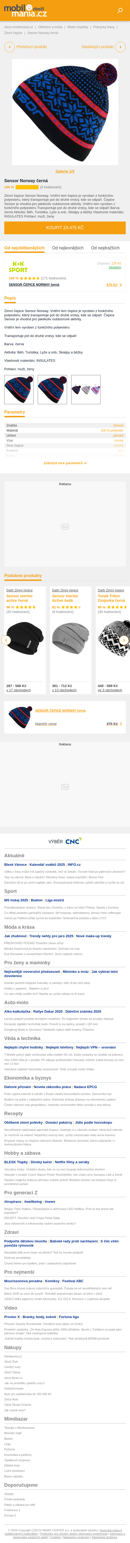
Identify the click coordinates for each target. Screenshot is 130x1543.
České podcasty (14, 1499)
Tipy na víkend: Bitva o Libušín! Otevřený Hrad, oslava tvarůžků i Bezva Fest (53, 877)
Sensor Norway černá (26, 180)
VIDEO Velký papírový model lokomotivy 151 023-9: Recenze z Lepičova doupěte (57, 1299)
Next (124, 640)
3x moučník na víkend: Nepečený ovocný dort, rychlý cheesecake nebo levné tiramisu (59, 1135)
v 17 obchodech (18, 690)
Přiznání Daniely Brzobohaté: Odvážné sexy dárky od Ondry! (43, 1323)
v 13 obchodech (64, 690)
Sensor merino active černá (19, 598)
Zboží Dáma (12, 1372)
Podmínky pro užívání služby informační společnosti (73, 1533)
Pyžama (9, 1449)
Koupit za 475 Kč (65, 227)
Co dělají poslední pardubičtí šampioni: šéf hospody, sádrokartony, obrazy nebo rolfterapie (62, 912)
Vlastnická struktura (104, 1537)
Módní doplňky (78, 27)
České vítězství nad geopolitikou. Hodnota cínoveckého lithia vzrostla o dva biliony (57, 1104)
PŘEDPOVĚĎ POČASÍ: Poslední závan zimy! (34, 943)
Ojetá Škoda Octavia (17, 1404)
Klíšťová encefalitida (17, 1257)
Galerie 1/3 (65, 171)
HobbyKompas (13, 1388)
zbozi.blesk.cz (13, 1377)
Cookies (55, 1537)
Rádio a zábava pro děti (19, 1504)
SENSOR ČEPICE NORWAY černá (34, 285)
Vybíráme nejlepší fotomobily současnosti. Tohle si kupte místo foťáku (49, 1069)
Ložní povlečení (14, 1470)
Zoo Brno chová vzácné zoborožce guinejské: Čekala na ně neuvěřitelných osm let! (58, 1288)
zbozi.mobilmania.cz (18, 27)
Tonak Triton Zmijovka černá (111, 598)
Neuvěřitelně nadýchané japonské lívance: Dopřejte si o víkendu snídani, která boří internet (63, 1129)
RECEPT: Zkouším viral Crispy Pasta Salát (32, 1218)
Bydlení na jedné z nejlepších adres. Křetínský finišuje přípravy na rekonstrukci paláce (60, 1099)
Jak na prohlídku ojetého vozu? (24, 1383)
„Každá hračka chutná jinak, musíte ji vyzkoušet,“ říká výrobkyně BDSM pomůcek (57, 1338)
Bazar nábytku (13, 1476)
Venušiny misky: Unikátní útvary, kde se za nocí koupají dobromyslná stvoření (54, 1169)
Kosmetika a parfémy (18, 1454)
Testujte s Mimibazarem (19, 1427)
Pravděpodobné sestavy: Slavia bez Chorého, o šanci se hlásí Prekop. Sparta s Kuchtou (61, 907)
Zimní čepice (13, 33)
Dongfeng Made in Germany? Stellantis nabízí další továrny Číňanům (49, 1029)
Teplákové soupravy (17, 1460)
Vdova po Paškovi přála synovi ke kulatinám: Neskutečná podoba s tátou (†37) (55, 918)
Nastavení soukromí (76, 1537)
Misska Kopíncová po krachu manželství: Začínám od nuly (42, 948)
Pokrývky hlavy (104, 27)
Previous (6, 640)
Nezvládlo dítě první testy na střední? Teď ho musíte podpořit (43, 1252)
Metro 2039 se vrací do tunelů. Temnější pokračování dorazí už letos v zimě (53, 1293)
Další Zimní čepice (19, 590)
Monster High (13, 1433)
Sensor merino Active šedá (65, 598)
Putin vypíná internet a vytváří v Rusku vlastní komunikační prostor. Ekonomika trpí (58, 1094)
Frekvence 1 (12, 1510)
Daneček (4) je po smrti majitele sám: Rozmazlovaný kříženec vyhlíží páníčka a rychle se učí (64, 882)
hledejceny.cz (13, 1356)
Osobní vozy (12, 1367)
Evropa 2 (10, 1515)
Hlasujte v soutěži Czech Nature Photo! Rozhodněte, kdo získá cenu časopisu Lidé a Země (63, 1174)
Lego (7, 1444)
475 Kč (112, 285)
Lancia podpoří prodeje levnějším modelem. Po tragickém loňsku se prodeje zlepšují (58, 1018)
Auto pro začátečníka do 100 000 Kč (27, 1394)
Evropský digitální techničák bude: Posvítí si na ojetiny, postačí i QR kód (51, 1024)
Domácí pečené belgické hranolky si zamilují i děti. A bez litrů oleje (47, 982)
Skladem (115, 267)
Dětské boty (12, 1465)
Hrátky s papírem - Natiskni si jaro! (26, 988)
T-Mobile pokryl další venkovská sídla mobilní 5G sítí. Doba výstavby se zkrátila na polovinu (63, 1054)
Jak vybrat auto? (15, 1410)
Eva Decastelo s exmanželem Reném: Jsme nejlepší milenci (43, 954)
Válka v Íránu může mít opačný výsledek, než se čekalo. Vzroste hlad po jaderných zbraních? (64, 871)
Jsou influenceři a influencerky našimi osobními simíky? (40, 1223)
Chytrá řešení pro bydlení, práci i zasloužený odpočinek (40, 1263)
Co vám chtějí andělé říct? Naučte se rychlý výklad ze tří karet (44, 993)
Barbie (8, 1438)
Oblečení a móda (50, 27)
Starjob (9, 1493)
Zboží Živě (11, 1361)
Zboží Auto (11, 1399)
